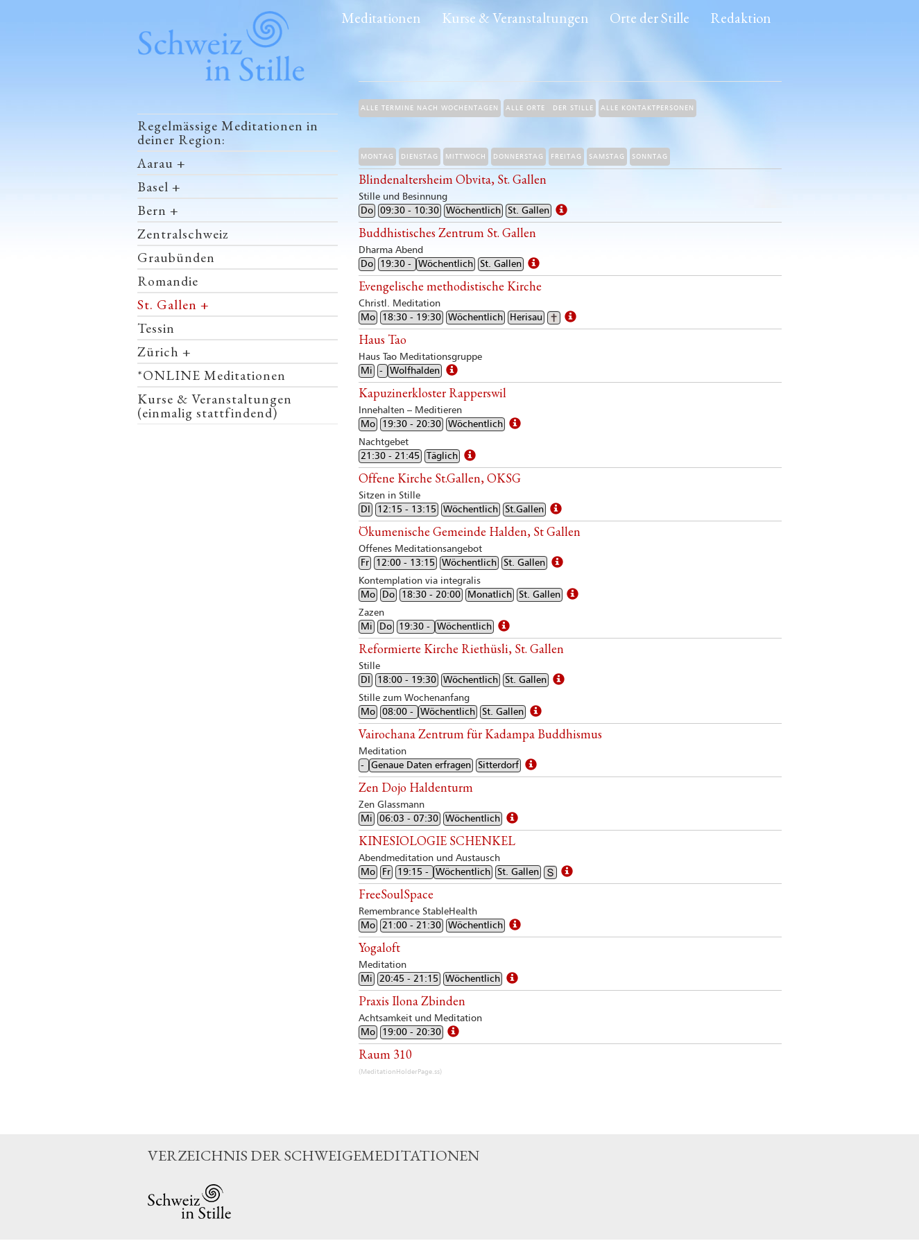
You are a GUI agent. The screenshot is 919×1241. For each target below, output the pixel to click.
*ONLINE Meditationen (211, 375)
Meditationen (381, 17)
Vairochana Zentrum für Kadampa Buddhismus (480, 734)
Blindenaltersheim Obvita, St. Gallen (453, 179)
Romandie (167, 281)
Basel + (159, 186)
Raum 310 (385, 1054)
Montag (377, 156)
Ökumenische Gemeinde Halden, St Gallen (470, 531)
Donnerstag (518, 156)
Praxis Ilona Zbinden (412, 1001)
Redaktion (740, 17)
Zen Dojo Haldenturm (416, 787)
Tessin (156, 328)
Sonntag (650, 156)
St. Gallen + (173, 304)
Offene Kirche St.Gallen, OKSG (440, 478)
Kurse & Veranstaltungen (515, 17)
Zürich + (164, 351)
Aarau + (161, 163)
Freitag (566, 156)
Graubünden (176, 257)
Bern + (158, 210)
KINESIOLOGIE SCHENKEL (437, 841)
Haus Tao (382, 339)
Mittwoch (465, 156)
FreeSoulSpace (396, 894)
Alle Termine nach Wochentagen (430, 108)
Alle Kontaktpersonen (647, 108)
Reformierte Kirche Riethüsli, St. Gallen (461, 649)
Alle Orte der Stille (550, 108)
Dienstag (419, 156)
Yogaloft (379, 947)
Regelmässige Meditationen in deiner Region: (227, 132)
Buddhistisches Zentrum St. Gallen (447, 233)
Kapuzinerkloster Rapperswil (432, 393)
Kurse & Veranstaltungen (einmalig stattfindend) (214, 406)
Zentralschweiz (182, 234)
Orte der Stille (649, 17)
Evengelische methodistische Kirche (450, 286)
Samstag (607, 156)
